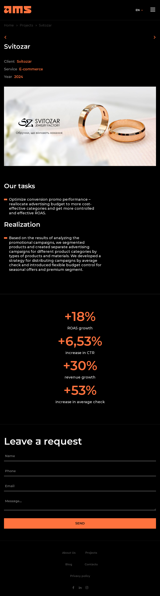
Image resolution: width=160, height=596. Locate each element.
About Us (69, 553)
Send (80, 523)
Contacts (91, 564)
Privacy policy (80, 576)
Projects (91, 553)
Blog (68, 564)
